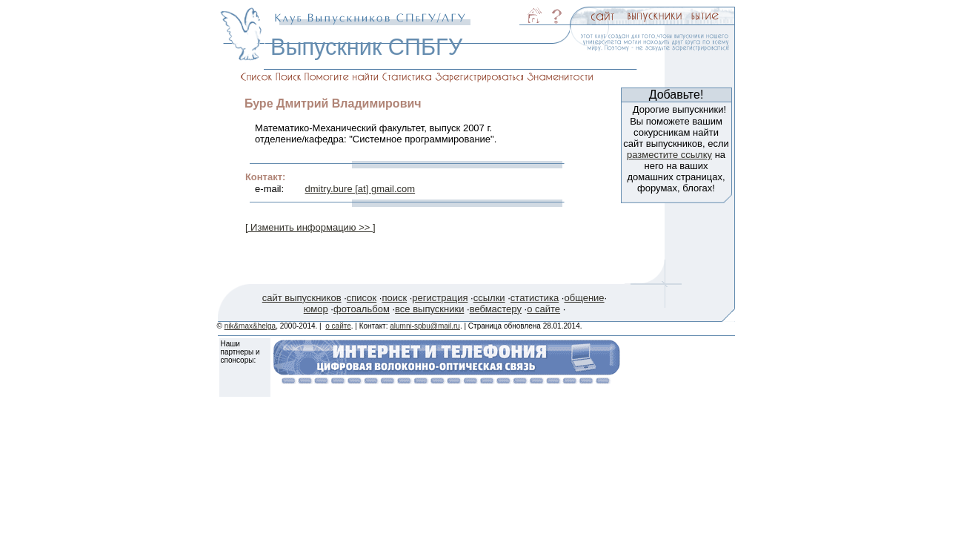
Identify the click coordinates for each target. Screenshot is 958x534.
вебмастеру (496, 308)
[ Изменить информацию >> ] (310, 227)
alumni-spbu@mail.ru (425, 326)
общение (584, 297)
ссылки (489, 297)
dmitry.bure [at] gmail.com (360, 188)
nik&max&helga (250, 326)
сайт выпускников (302, 297)
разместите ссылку (669, 154)
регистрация (440, 297)
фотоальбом (361, 308)
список (361, 297)
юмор (316, 308)
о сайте (543, 308)
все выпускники (429, 308)
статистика (534, 297)
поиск (394, 297)
